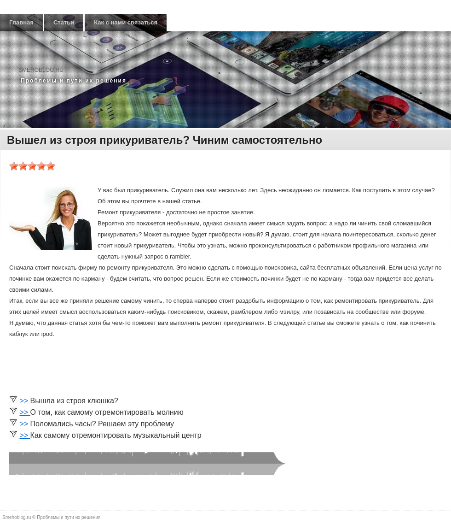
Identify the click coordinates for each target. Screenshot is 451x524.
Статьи (63, 22)
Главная (21, 22)
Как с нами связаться (125, 22)
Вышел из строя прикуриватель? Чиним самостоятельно (164, 140)
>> (24, 401)
